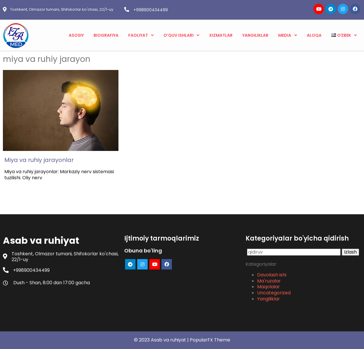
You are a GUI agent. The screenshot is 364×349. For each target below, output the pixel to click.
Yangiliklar (268, 299)
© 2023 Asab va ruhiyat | (162, 340)
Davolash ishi (271, 275)
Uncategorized (274, 292)
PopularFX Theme (210, 340)
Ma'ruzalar (269, 281)
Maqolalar (268, 286)
